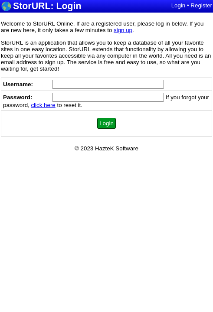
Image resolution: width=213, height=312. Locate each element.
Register (201, 5)
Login (178, 5)
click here (43, 105)
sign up (123, 30)
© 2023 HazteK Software (106, 148)
